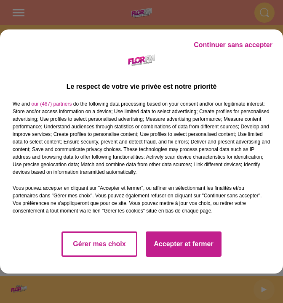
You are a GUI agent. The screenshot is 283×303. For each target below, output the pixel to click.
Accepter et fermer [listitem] (183, 243)
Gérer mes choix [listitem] (99, 243)
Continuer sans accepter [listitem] (233, 44)
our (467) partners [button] (51, 104)
